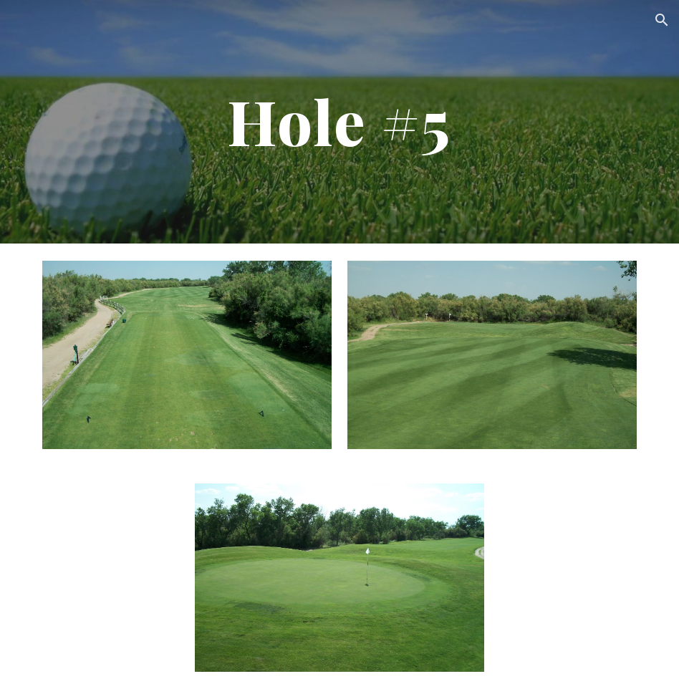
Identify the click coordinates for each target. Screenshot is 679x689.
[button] (662, 20)
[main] (340, 122)
